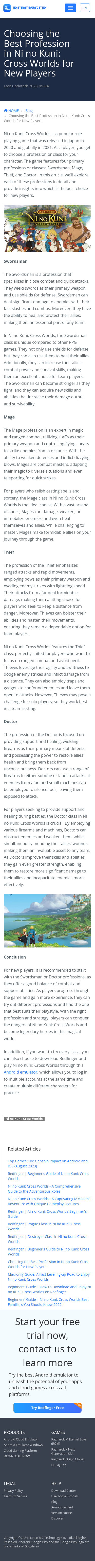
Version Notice (61, 1513)
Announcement (62, 1507)
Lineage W (58, 1465)
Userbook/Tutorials (65, 1496)
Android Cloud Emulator (21, 1439)
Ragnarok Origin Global (67, 1459)
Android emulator (20, 1072)
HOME (11, 110)
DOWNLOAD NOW (17, 1456)
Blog (29, 110)
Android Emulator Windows (23, 1445)
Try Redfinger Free (56, 1406)
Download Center (63, 1491)
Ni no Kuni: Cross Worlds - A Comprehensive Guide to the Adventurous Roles (44, 1189)
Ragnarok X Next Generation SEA (63, 1451)
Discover (57, 1518)
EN (86, 8)
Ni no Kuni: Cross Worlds (24, 1119)
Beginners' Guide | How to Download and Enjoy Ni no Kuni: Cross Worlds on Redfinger (49, 1289)
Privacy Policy (13, 1491)
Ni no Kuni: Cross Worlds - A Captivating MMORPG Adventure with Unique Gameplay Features (49, 1201)
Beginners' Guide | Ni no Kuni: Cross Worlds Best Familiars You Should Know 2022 (48, 1302)
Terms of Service (15, 1496)
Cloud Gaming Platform (20, 1451)
